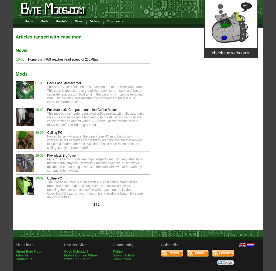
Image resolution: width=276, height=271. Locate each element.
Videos (95, 21)
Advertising (24, 255)
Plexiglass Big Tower (62, 155)
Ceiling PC (55, 133)
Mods (45, 21)
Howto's (61, 21)
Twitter (118, 252)
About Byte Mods (29, 252)
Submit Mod (122, 259)
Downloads (115, 21)
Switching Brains (77, 259)
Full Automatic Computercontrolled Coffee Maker (82, 110)
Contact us (24, 259)
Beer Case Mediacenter (64, 83)
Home (29, 21)
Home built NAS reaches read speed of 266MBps (63, 59)
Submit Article (123, 255)
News (79, 21)
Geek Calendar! (76, 252)
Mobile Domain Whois (81, 255)
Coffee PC (54, 178)
